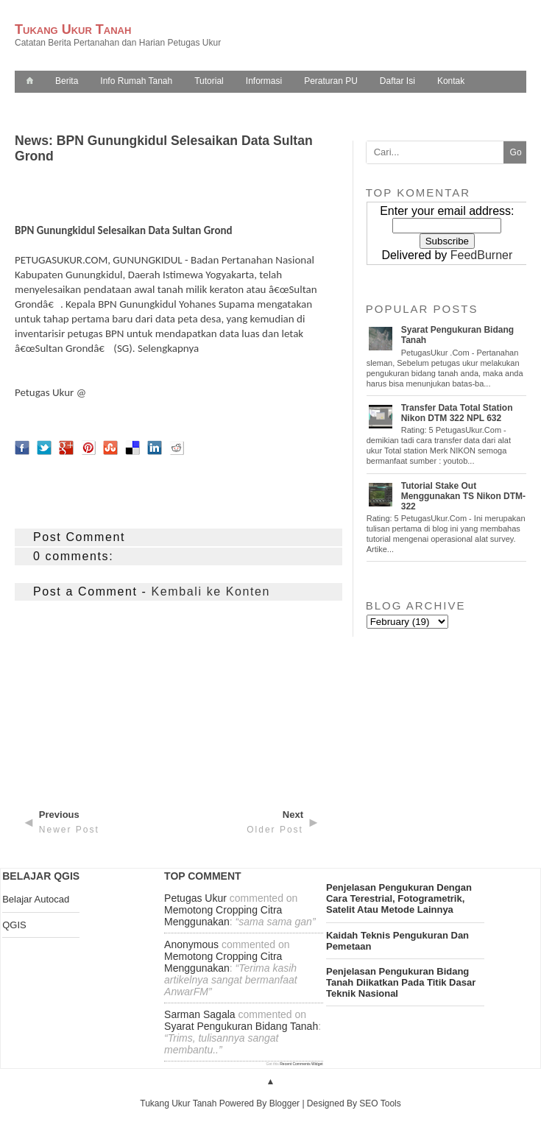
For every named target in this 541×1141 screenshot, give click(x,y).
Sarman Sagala (200, 1014)
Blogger (284, 1103)
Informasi (264, 81)
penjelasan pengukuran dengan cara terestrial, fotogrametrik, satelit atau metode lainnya (399, 898)
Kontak (450, 81)
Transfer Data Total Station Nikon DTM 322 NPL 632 (457, 413)
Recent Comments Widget (301, 1063)
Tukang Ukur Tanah (73, 29)
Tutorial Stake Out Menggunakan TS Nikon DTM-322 (463, 496)
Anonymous (191, 944)
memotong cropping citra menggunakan (223, 916)
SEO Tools (379, 1103)
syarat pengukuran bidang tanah (241, 1026)
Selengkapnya (168, 348)
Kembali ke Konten (211, 591)
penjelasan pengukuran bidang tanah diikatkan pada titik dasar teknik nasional (400, 982)
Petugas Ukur (44, 392)
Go (516, 152)
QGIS (14, 924)
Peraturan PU (331, 81)
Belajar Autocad (35, 899)
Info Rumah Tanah (136, 81)
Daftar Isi (397, 81)
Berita (66, 81)
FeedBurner (481, 255)
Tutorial (209, 81)
